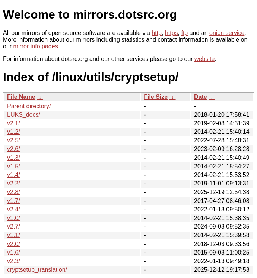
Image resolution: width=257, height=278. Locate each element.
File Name (21, 97)
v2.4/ (13, 209)
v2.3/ (13, 261)
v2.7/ (13, 226)
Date (200, 97)
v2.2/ (13, 183)
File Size (156, 97)
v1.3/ (13, 158)
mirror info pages (35, 46)
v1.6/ (13, 252)
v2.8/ (13, 192)
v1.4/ (13, 175)
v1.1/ (13, 235)
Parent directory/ (29, 106)
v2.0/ (13, 244)
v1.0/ (13, 218)
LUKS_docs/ (23, 114)
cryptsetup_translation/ (37, 269)
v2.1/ (13, 123)
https (171, 33)
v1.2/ (13, 132)
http (157, 33)
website (204, 59)
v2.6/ (13, 149)
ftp (184, 33)
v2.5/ (13, 140)
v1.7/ (13, 201)
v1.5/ (13, 166)
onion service (226, 33)
